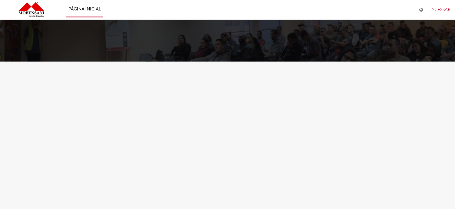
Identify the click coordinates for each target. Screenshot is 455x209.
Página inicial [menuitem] (84, 8)
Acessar (440, 9)
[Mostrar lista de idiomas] (422, 9)
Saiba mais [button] (227, 131)
